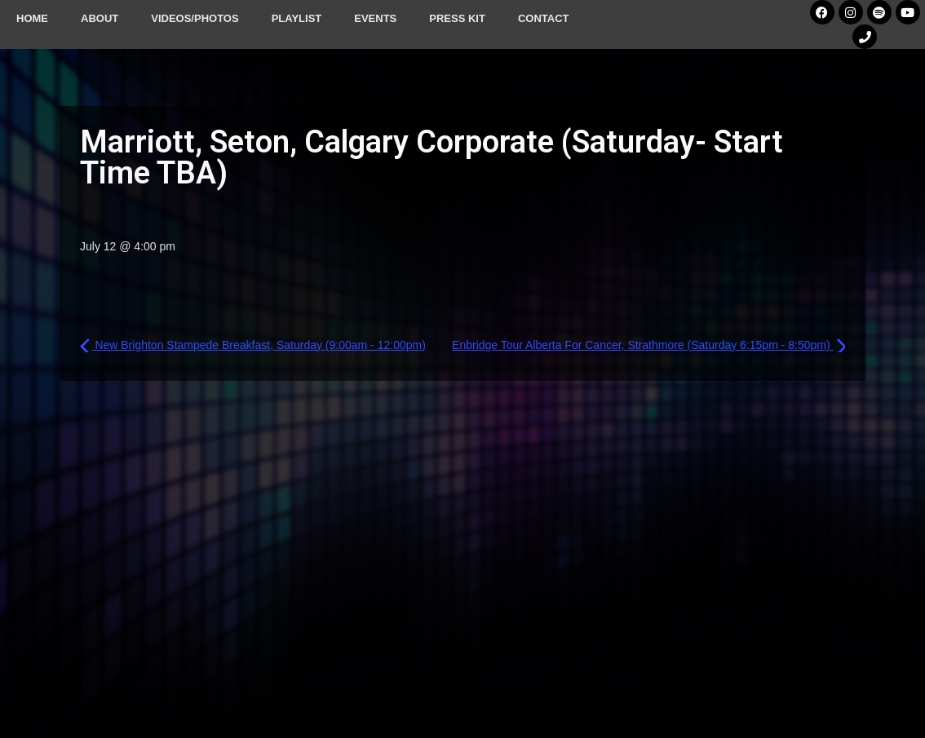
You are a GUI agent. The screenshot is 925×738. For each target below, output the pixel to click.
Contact (543, 18)
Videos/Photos (194, 18)
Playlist (297, 18)
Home (32, 18)
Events (375, 18)
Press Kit (457, 18)
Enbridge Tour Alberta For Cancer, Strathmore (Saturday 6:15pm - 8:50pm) (648, 344)
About (99, 18)
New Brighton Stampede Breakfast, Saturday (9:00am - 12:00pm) (253, 344)
